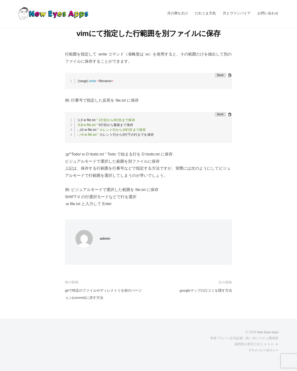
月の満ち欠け (177, 13)
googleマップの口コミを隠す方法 (202, 290)
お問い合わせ (268, 13)
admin (105, 238)
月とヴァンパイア (237, 13)
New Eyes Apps (266, 332)
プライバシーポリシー (262, 350)
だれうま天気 (205, 13)
